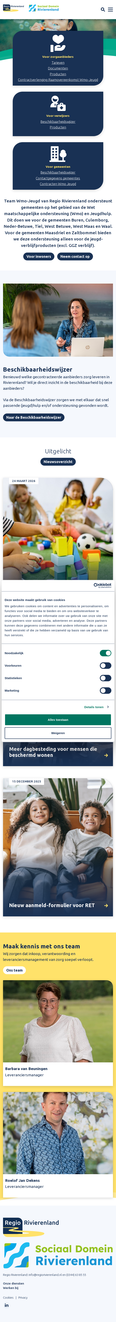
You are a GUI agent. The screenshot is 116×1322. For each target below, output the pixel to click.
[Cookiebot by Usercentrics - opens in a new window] (93, 585)
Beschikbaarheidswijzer (57, 121)
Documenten (58, 68)
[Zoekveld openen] (103, 9)
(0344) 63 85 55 (76, 1274)
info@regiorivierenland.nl (45, 1274)
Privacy (22, 1297)
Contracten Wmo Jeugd (58, 184)
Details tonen (93, 707)
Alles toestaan (58, 719)
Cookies (8, 1297)
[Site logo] (31, 8)
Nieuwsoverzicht (58, 462)
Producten (58, 74)
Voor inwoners (38, 256)
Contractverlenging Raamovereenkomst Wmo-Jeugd (58, 80)
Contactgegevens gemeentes (58, 178)
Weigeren (58, 733)
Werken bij (10, 1288)
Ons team (14, 970)
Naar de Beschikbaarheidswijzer (33, 417)
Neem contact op (75, 256)
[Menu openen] (110, 10)
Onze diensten (13, 1283)
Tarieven (58, 62)
